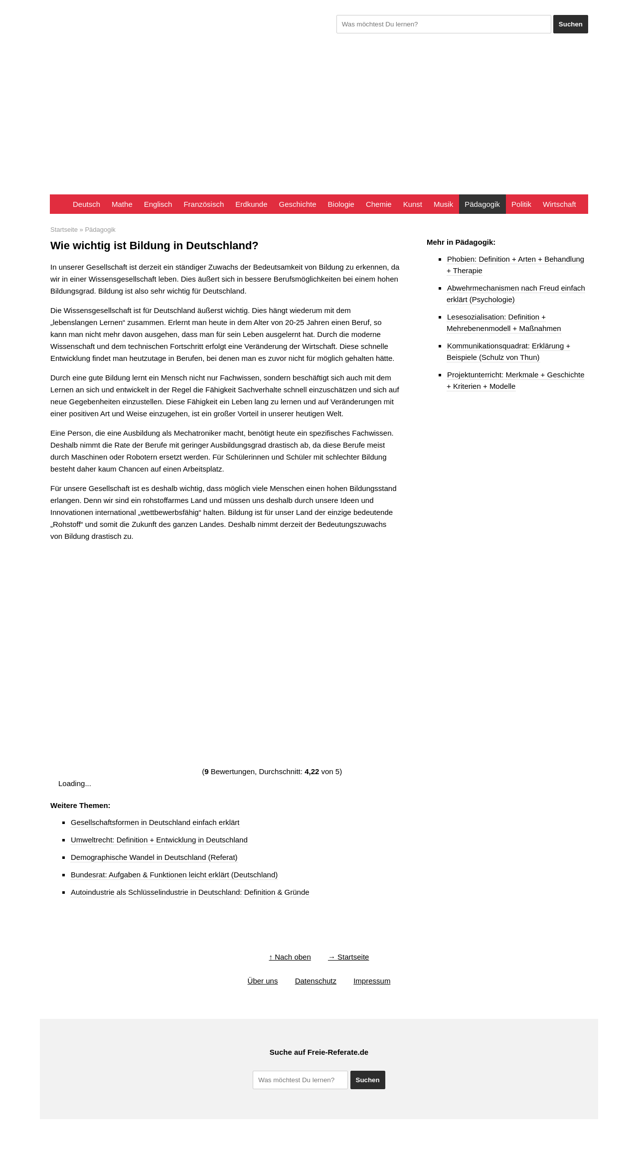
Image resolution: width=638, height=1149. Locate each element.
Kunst (412, 204)
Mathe (122, 204)
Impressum (371, 981)
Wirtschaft (559, 204)
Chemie (379, 204)
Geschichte (298, 204)
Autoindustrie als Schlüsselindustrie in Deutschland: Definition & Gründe (190, 892)
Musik (443, 204)
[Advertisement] (319, 119)
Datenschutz (315, 981)
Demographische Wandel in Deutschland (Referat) (154, 857)
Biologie (341, 204)
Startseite (64, 229)
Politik (521, 204)
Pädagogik (482, 204)
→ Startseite (348, 957)
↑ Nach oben (290, 957)
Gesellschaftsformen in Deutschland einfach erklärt (155, 822)
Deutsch (86, 204)
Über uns (263, 981)
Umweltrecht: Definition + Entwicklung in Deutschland (159, 839)
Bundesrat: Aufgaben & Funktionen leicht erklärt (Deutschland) (174, 874)
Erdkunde (251, 204)
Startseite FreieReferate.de (58, 204)
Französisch (203, 204)
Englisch (158, 204)
